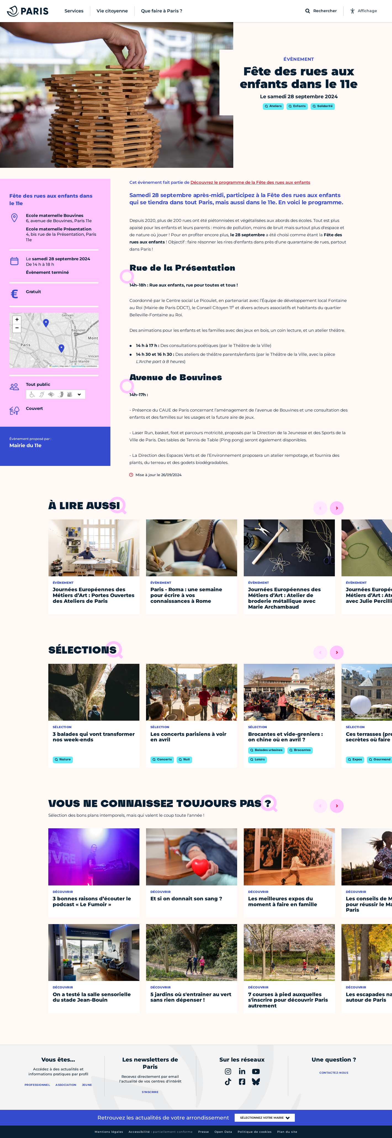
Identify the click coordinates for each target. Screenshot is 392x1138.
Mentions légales (109, 1132)
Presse (203, 1132)
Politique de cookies (255, 1132)
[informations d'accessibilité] (56, 394)
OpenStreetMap (78, 366)
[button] (46, 323)
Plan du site (287, 1132)
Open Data (223, 1132)
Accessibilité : (161, 1132)
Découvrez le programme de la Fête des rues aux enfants (250, 182)
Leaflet (53, 366)
